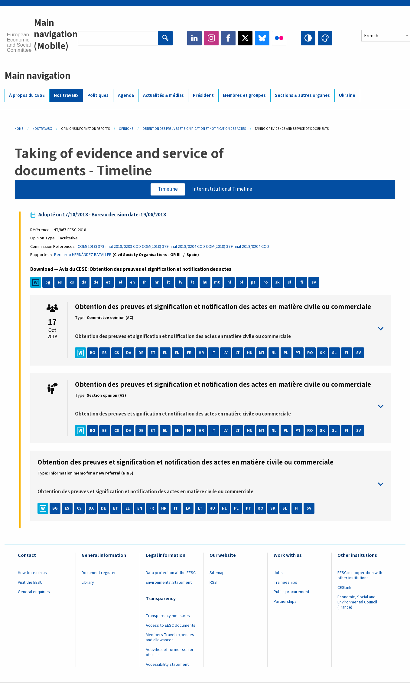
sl (289, 282)
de (96, 282)
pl (241, 282)
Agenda (126, 95)
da (83, 282)
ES (104, 353)
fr (144, 282)
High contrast (308, 38)
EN (177, 353)
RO (310, 353)
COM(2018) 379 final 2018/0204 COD (173, 247)
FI (346, 353)
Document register (99, 573)
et (108, 282)
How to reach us (32, 573)
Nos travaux (66, 95)
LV (225, 353)
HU (249, 353)
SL (334, 353)
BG (92, 353)
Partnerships (285, 602)
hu (205, 282)
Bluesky (262, 38)
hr (157, 282)
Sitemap (217, 573)
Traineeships (285, 583)
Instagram (211, 38)
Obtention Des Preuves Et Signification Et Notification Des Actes (194, 128)
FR (189, 353)
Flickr (279, 38)
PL (286, 353)
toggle (229, 328)
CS (116, 353)
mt (217, 282)
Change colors (325, 38)
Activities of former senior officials (170, 652)
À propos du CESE (27, 95)
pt (253, 282)
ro (265, 282)
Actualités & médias (163, 95)
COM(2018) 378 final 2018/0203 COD (109, 247)
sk (277, 282)
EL (165, 353)
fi (302, 282)
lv (180, 282)
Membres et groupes (244, 95)
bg (47, 282)
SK (322, 353)
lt (192, 282)
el (120, 282)
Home (19, 128)
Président (203, 95)
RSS (213, 583)
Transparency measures (168, 616)
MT (262, 353)
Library (88, 583)
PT (298, 353)
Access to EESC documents (170, 625)
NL (274, 353)
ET (153, 353)
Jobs (278, 573)
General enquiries (34, 592)
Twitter (245, 38)
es (59, 282)
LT (238, 353)
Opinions (126, 128)
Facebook (228, 38)
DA (128, 353)
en (132, 282)
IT (213, 353)
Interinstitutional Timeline (222, 189)
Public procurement (291, 592)
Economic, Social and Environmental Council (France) (357, 602)
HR (201, 353)
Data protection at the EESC (171, 573)
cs (72, 282)
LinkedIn (194, 38)
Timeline (168, 189)
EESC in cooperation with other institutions (359, 575)
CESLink (344, 588)
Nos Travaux (42, 128)
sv (314, 282)
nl (229, 282)
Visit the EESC (30, 583)
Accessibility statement (167, 665)
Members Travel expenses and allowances (170, 637)
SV (358, 353)
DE (140, 353)
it (168, 282)
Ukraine (347, 95)
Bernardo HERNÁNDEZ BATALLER (83, 255)
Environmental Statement (169, 583)
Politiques (98, 95)
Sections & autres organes (302, 95)
